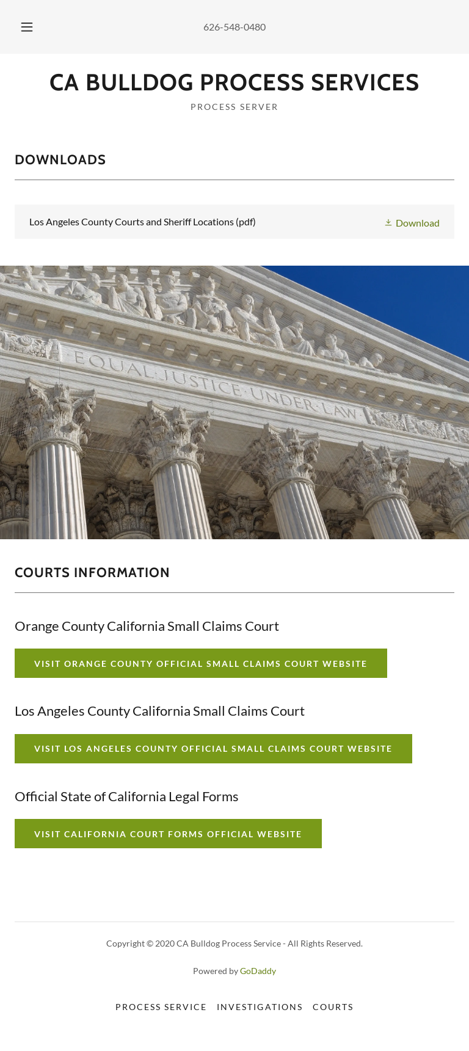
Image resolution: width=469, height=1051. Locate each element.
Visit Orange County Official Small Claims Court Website (201, 663)
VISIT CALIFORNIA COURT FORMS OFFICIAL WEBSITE (168, 834)
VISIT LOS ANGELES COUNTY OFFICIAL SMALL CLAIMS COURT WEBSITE (213, 748)
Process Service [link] (161, 1007)
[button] (34, 27)
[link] (234, 86)
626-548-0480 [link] (234, 26)
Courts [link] (333, 1007)
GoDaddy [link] (258, 971)
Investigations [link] (259, 1007)
